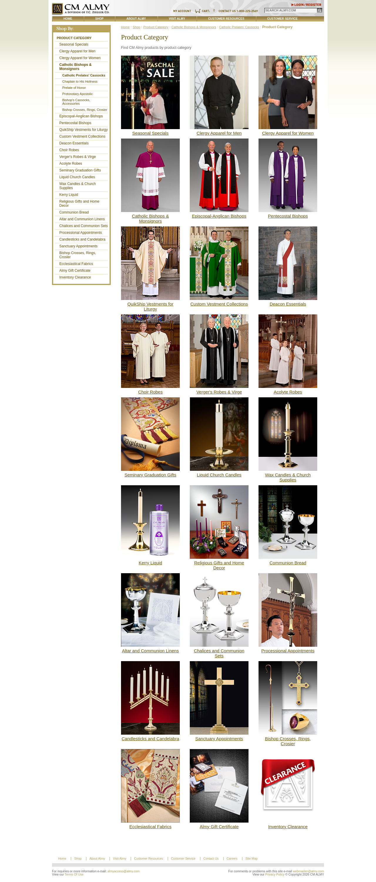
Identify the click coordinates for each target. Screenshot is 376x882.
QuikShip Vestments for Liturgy (83, 130)
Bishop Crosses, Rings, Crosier (84, 109)
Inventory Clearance (75, 277)
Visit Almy (177, 18)
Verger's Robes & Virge (77, 157)
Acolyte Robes (70, 163)
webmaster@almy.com (308, 871)
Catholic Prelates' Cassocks (83, 75)
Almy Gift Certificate (74, 271)
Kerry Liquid (68, 195)
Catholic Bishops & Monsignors (75, 67)
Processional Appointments (80, 233)
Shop (99, 18)
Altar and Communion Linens (82, 219)
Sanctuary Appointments (78, 246)
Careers (231, 858)
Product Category (74, 38)
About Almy (136, 18)
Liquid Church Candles (77, 177)
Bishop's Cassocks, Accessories (76, 101)
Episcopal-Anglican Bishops (81, 116)
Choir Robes (69, 150)
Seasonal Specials (73, 44)
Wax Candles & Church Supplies (77, 186)
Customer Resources (226, 18)
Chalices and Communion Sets (83, 226)
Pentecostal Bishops (75, 123)
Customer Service (282, 18)
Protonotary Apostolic (77, 94)
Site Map (251, 858)
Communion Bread (74, 212)
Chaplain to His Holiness (80, 81)
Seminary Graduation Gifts (80, 170)
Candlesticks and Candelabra (82, 239)
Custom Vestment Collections (82, 136)
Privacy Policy (274, 874)
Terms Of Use (74, 874)
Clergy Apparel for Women (80, 58)
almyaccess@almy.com (124, 871)
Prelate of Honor (74, 87)
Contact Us (211, 858)
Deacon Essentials (73, 143)
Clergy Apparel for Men (77, 51)
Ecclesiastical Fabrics (76, 264)
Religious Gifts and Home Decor (79, 203)
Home (67, 18)
